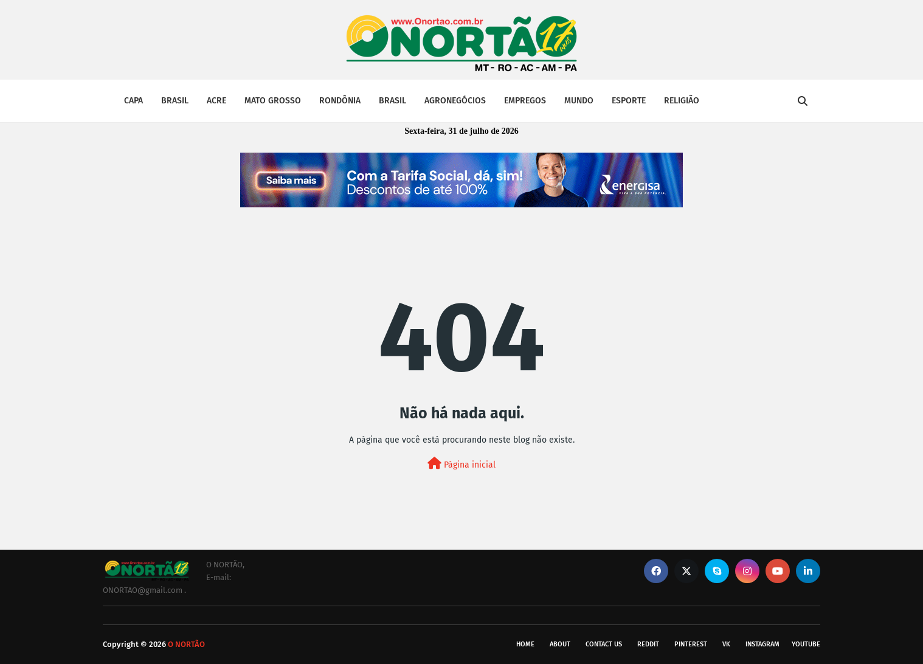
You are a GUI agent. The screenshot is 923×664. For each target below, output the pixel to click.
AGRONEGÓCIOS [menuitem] (455, 100)
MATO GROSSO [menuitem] (272, 100)
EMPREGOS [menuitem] (525, 100)
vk (726, 644)
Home (525, 644)
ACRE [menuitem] (216, 100)
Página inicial (461, 463)
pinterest (690, 644)
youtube (806, 644)
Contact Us (604, 644)
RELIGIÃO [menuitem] (681, 100)
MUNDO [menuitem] (578, 100)
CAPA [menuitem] (133, 100)
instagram (762, 644)
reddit (648, 644)
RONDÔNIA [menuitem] (340, 100)
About (560, 644)
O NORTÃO (186, 644)
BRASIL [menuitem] (174, 100)
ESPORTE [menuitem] (629, 100)
